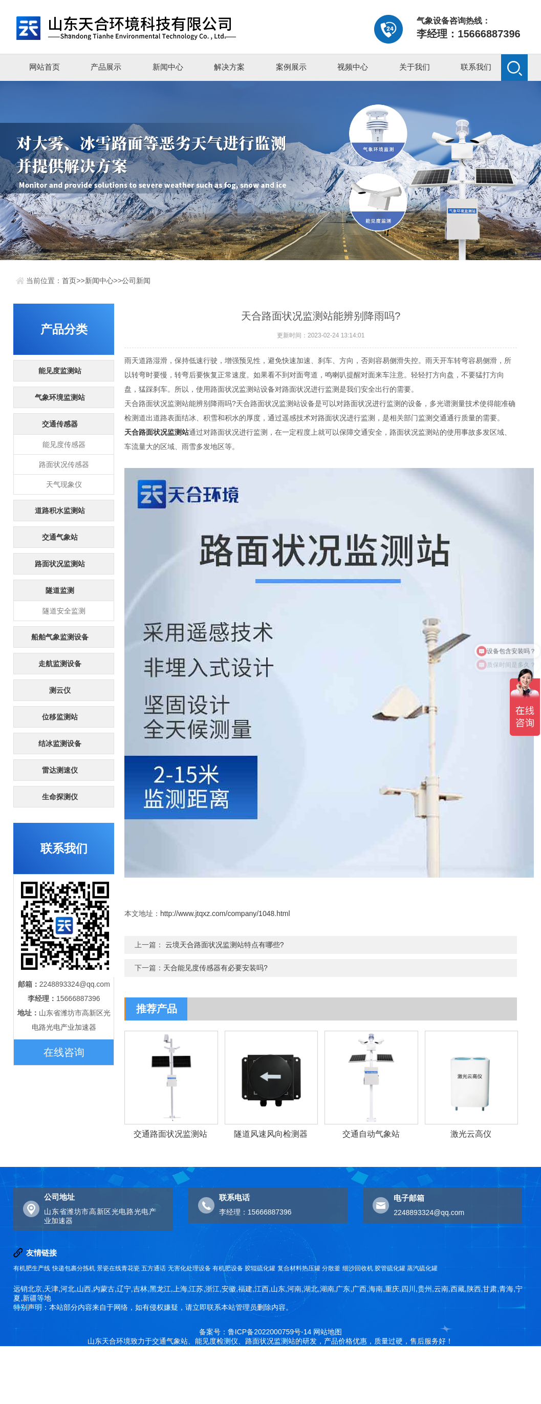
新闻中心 (168, 66)
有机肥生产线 (31, 1268)
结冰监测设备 (59, 743)
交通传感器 (60, 424)
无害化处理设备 (189, 1268)
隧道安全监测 (63, 611)
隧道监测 (60, 590)
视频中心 (352, 66)
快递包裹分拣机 (73, 1268)
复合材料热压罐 (298, 1268)
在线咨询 (64, 1052)
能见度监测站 (59, 371)
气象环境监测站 (60, 397)
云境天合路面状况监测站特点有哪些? (224, 945)
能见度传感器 (63, 444)
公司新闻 (136, 280)
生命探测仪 (60, 797)
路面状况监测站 (60, 564)
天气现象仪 (64, 484)
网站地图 (327, 1332)
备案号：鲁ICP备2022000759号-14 (255, 1332)
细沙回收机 (357, 1268)
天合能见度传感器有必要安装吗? (215, 968)
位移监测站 (60, 717)
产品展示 (106, 66)
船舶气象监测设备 (60, 637)
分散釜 (331, 1268)
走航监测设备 (59, 664)
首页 (69, 280)
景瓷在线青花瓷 (118, 1268)
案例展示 (291, 66)
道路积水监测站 (60, 510)
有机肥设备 (227, 1268)
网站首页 (44, 66)
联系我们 (476, 66)
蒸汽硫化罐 (422, 1268)
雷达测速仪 (60, 770)
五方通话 (153, 1268)
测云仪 (60, 690)
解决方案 (229, 66)
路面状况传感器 (64, 464)
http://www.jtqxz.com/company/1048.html (225, 913)
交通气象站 (60, 537)
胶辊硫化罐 (260, 1268)
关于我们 (414, 66)
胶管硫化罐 (390, 1268)
